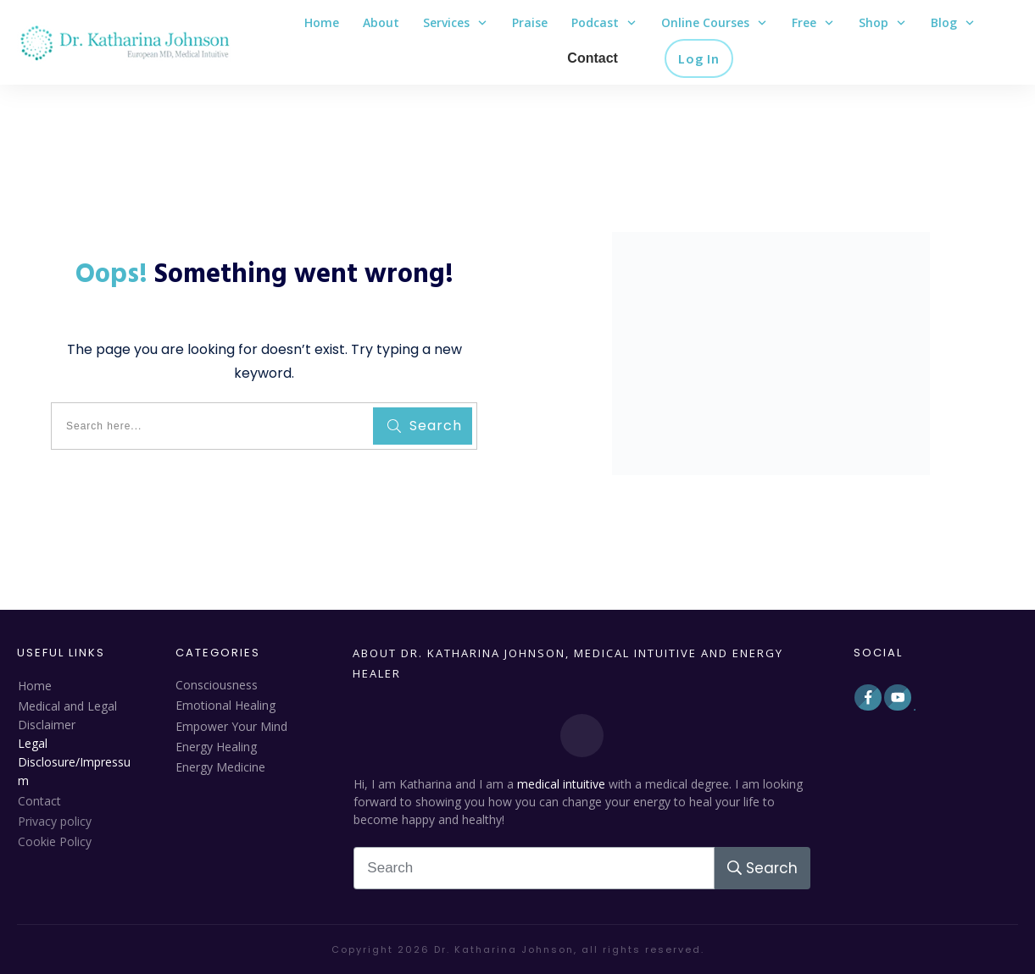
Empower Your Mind (231, 726)
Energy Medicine (220, 767)
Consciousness (216, 685)
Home (35, 686)
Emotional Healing (225, 705)
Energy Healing (216, 747)
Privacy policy (55, 821)
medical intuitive (561, 784)
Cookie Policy (55, 841)
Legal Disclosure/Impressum (74, 762)
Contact (39, 801)
